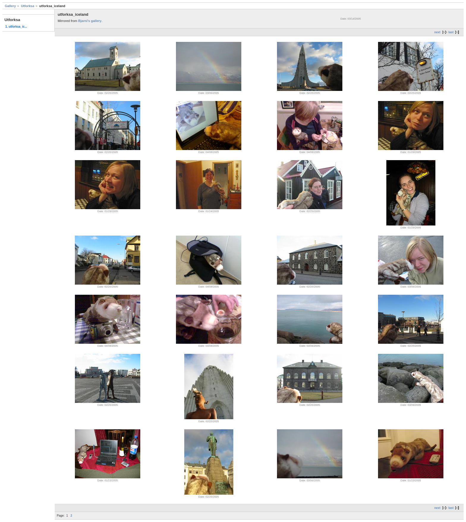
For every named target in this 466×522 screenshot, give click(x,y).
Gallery (10, 6)
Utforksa (27, 6)
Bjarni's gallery (89, 21)
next (437, 32)
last (451, 32)
